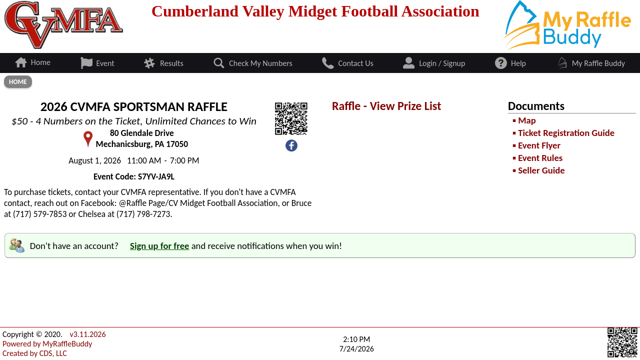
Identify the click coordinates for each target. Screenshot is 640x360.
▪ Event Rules (537, 158)
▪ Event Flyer (536, 145)
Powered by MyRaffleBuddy (47, 343)
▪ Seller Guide (538, 170)
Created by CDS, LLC (34, 353)
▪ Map (524, 120)
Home (18, 82)
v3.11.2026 (88, 334)
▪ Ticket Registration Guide (563, 132)
